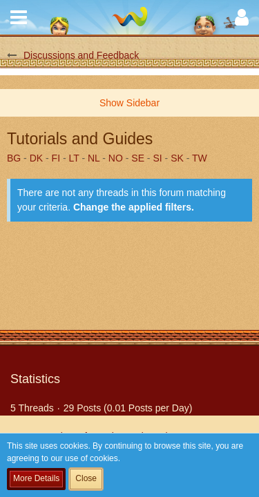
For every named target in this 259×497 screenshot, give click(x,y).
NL (93, 158)
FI (56, 158)
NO (115, 158)
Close (86, 478)
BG (14, 158)
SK (177, 158)
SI (157, 158)
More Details (36, 478)
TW (199, 158)
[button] (18, 17)
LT (74, 158)
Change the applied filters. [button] (133, 207)
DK (36, 158)
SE (137, 158)
